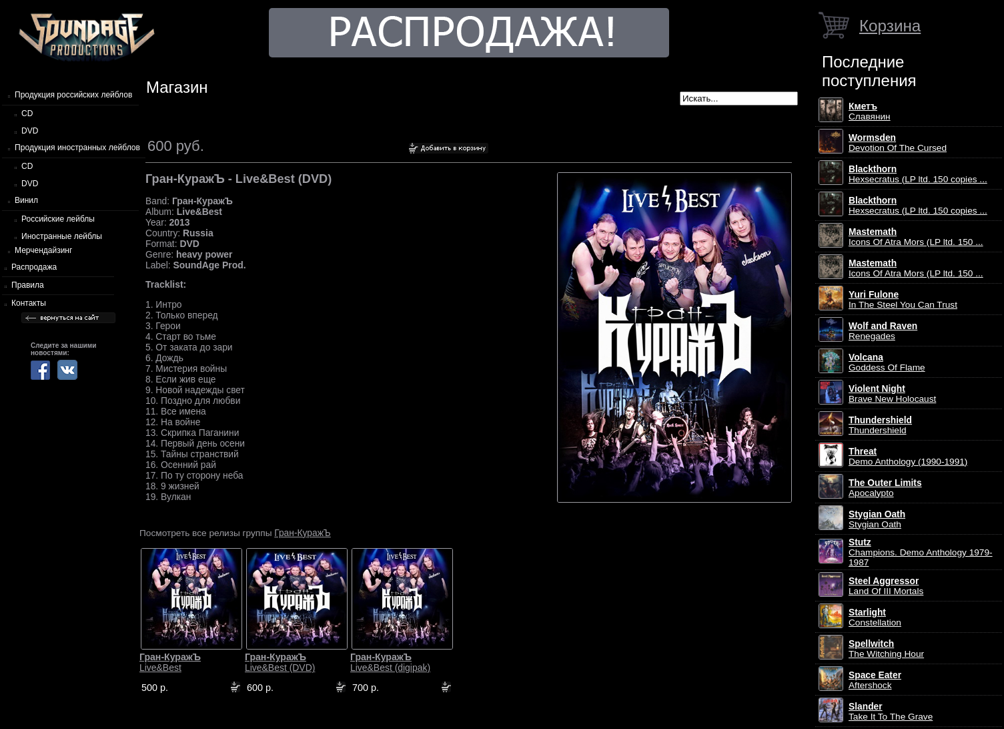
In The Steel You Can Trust (903, 300)
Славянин (870, 111)
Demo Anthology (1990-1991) (908, 457)
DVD (29, 131)
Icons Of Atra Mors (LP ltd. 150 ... (916, 237)
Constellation (875, 618)
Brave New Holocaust (892, 394)
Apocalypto (885, 488)
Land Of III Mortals (886, 586)
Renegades (883, 331)
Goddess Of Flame (887, 362)
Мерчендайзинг (43, 250)
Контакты (28, 303)
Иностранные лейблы (61, 236)
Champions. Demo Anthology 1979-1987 (921, 552)
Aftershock (875, 680)
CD (27, 113)
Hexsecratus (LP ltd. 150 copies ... (918, 174)
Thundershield (880, 425)
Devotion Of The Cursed (898, 143)
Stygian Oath (877, 519)
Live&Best (170, 662)
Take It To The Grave (891, 712)
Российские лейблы (58, 219)
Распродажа (34, 267)
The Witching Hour (886, 649)
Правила (27, 285)
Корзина (890, 26)
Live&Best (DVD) (280, 662)
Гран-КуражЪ (302, 532)
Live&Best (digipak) (390, 662)
